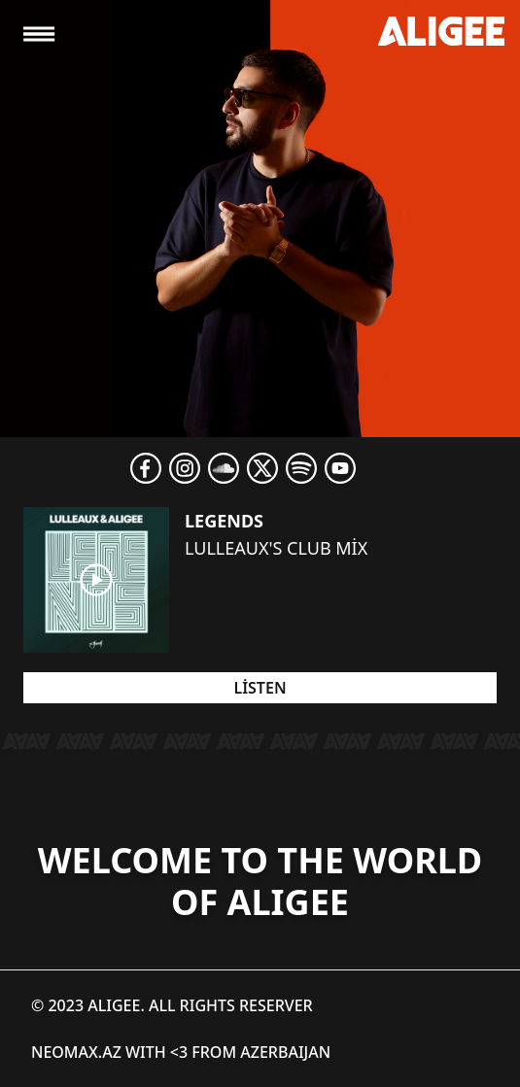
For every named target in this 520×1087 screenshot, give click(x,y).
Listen (259, 687)
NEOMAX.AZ (76, 1052)
